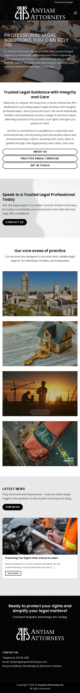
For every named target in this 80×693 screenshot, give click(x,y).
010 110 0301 (22, 657)
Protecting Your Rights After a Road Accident (31, 558)
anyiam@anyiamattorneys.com (28, 662)
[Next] (76, 550)
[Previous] (4, 550)
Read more (13, 573)
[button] (76, 13)
